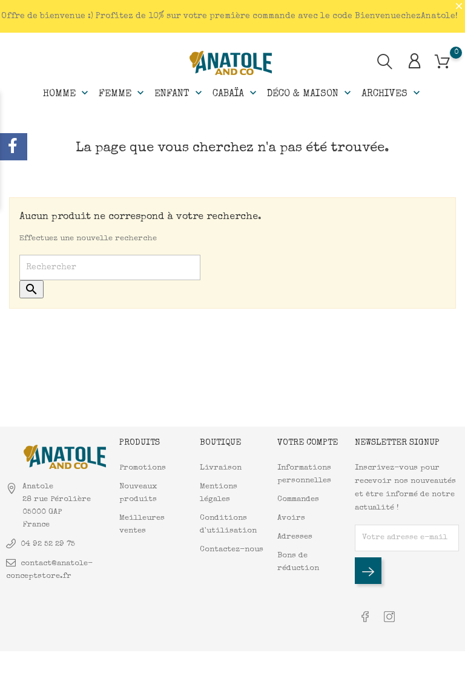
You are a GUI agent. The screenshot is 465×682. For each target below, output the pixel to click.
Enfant (179, 93)
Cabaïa (236, 93)
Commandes (298, 499)
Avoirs (291, 518)
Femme (123, 93)
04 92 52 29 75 (48, 544)
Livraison (221, 468)
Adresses (294, 537)
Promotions (142, 468)
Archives (392, 93)
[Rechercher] (109, 267)
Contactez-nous (231, 550)
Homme (67, 93)
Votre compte (307, 443)
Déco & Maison (310, 93)
